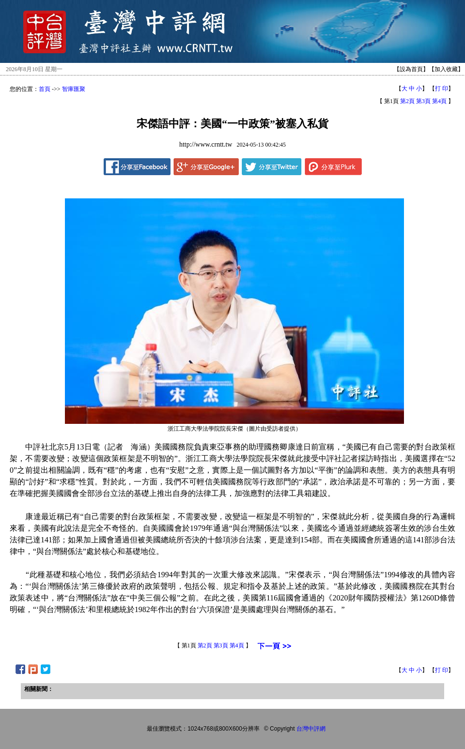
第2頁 (407, 101)
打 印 (441, 88)
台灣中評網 (311, 728)
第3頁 (423, 101)
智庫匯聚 (73, 89)
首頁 (44, 89)
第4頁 (439, 101)
